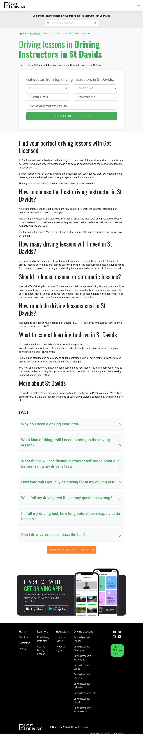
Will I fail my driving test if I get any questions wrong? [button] (66, 498)
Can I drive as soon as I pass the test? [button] (53, 534)
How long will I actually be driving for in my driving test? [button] (68, 482)
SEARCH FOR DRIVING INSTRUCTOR (71, 549)
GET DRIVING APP (117, 650)
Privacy (22, 648)
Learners (42, 631)
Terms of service (99, 733)
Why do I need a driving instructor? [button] (50, 424)
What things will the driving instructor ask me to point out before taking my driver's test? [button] (70, 464)
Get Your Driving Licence (41, 650)
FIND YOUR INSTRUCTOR (71, 116)
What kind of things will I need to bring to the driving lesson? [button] (65, 442)
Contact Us (24, 643)
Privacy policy (116, 733)
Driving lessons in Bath (85, 693)
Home (23, 631)
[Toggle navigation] (138, 5)
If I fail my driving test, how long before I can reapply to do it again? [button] (70, 516)
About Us (23, 637)
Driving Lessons (83, 631)
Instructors (62, 631)
